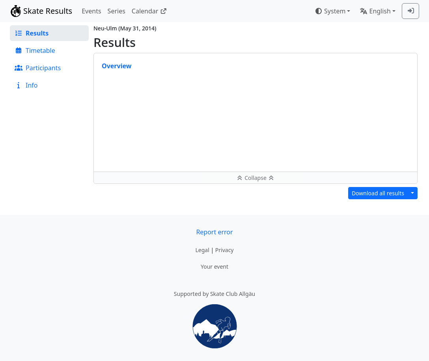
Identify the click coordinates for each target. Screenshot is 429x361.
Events (91, 11)
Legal (202, 250)
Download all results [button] (378, 193)
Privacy (224, 250)
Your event (214, 266)
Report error (214, 232)
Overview (116, 66)
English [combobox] (375, 11)
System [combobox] (330, 11)
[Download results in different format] (412, 193)
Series (116, 11)
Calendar (149, 11)
